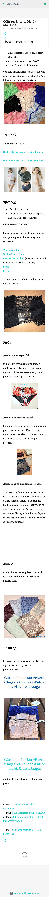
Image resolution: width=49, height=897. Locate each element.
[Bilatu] (45, 4)
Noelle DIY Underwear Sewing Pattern (23, 152)
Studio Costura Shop (13, 254)
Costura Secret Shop (13, 258)
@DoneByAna (13, 4)
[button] (4, 34)
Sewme (7, 266)
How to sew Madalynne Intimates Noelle (24, 160)
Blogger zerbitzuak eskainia (24, 893)
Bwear (6, 271)
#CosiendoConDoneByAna (24, 760)
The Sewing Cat (11, 250)
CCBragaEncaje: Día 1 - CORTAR (28, 812)
